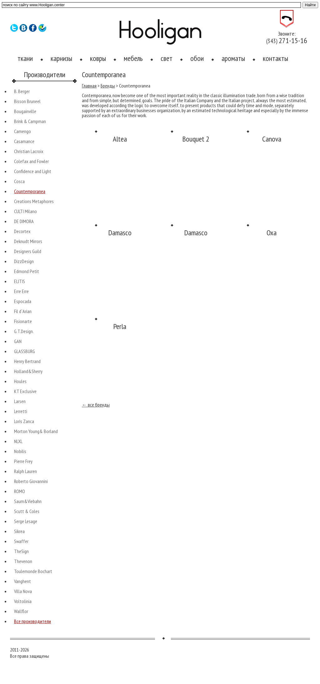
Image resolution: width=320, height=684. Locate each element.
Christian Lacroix (28, 151)
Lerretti (20, 411)
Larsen (20, 401)
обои (197, 58)
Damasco (120, 232)
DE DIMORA (24, 221)
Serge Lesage (25, 521)
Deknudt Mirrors (28, 241)
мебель (133, 58)
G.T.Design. (24, 331)
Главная (89, 85)
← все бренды (96, 405)
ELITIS (19, 281)
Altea (120, 139)
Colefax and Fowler (31, 161)
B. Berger (22, 91)
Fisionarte (23, 321)
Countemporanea (29, 191)
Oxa (272, 232)
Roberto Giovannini (31, 481)
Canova (271, 139)
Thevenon (23, 561)
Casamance (24, 141)
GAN (18, 341)
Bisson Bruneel (27, 101)
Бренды (108, 85)
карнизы (61, 58)
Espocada (22, 301)
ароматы (233, 58)
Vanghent (22, 581)
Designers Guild (27, 251)
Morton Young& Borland (36, 431)
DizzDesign (24, 261)
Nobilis (20, 451)
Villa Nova (23, 591)
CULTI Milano (25, 211)
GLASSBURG (24, 351)
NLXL (18, 441)
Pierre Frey (23, 461)
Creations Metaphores (34, 201)
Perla (119, 326)
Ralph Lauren (25, 471)
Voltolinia (23, 601)
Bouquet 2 (195, 139)
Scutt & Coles (26, 511)
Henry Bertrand (27, 361)
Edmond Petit (26, 271)
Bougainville (25, 111)
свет (166, 58)
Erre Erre (21, 291)
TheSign (21, 551)
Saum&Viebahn (28, 501)
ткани (25, 58)
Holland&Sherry (28, 371)
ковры (98, 58)
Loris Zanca (24, 421)
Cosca (19, 181)
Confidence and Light (32, 171)
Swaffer (21, 541)
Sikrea (19, 531)
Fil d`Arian (23, 311)
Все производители (32, 621)
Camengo (22, 131)
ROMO (19, 491)
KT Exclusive (25, 391)
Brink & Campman (30, 121)
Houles (20, 381)
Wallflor (21, 611)
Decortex (22, 231)
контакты (275, 58)
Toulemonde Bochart (33, 571)
